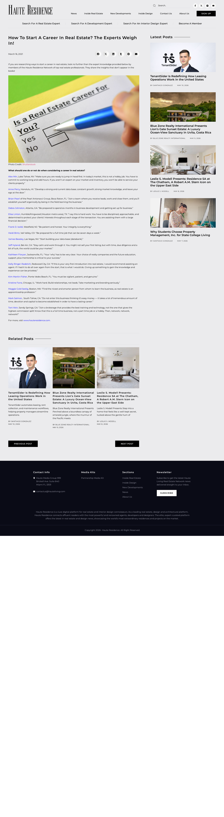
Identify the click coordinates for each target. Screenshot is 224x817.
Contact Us (161, 14)
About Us (180, 14)
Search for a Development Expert (91, 24)
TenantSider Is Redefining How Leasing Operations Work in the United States (29, 396)
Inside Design (141, 14)
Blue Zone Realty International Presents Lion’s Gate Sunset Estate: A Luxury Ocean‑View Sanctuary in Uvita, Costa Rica (180, 130)
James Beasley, (16, 239)
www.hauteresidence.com (36, 321)
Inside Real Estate (89, 14)
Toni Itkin (13, 308)
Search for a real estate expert (41, 24)
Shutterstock (29, 165)
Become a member (190, 24)
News (69, 14)
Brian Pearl (14, 199)
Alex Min (12, 177)
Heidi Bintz (14, 233)
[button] (98, 55)
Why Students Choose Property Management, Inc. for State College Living (180, 234)
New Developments (116, 14)
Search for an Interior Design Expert (145, 24)
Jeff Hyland (14, 245)
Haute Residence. (111, 531)
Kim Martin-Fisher (17, 277)
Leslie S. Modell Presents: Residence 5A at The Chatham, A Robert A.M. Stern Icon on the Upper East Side (180, 183)
